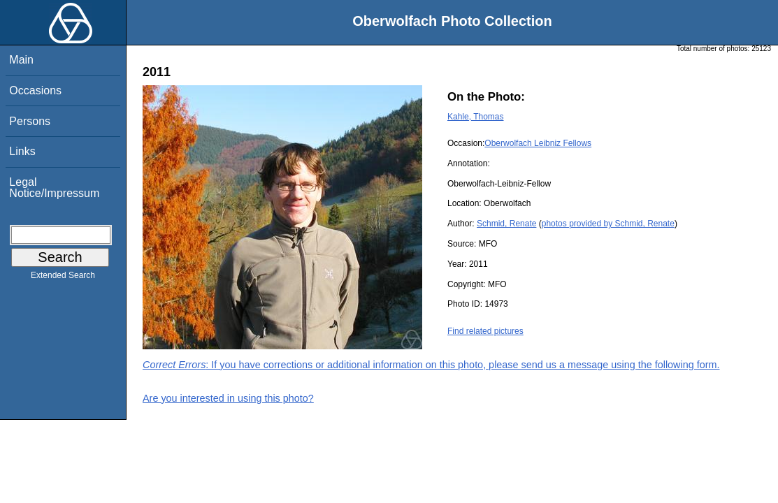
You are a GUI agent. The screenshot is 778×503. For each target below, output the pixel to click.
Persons (29, 121)
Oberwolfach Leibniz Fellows (537, 143)
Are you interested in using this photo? (228, 398)
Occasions (35, 90)
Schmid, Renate (506, 223)
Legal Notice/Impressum (54, 187)
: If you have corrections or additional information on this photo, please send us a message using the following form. (431, 364)
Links (22, 151)
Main (21, 60)
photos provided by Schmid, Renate (608, 223)
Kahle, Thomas (475, 117)
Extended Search (63, 278)
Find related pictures (485, 331)
